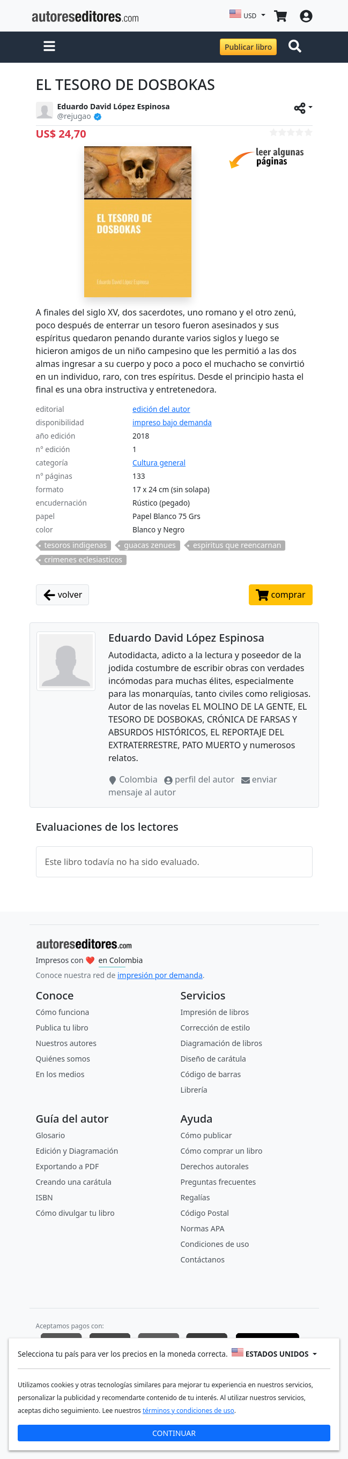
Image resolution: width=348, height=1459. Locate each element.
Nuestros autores (66, 1043)
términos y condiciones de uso (188, 1410)
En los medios (60, 1074)
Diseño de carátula (213, 1059)
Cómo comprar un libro (222, 1151)
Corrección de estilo (215, 1027)
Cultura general (159, 462)
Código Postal (205, 1213)
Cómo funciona (63, 1012)
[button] (49, 47)
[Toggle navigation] (297, 47)
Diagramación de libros (221, 1043)
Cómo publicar (206, 1135)
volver (63, 595)
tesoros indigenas (76, 545)
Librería (194, 1090)
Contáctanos (203, 1259)
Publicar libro (248, 47)
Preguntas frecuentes (218, 1182)
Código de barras (211, 1074)
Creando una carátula (74, 1182)
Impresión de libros (215, 1012)
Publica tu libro (62, 1027)
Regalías (195, 1197)
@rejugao (74, 116)
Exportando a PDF (67, 1166)
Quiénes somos (63, 1059)
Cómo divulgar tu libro (75, 1213)
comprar (280, 595)
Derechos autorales (215, 1166)
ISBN (44, 1197)
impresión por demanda (160, 975)
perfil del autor (200, 779)
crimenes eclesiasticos (84, 560)
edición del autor (161, 409)
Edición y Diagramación (77, 1151)
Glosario (50, 1135)
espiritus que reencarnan (237, 545)
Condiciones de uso (215, 1244)
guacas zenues (149, 545)
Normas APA (203, 1228)
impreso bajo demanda (172, 422)
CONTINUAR (174, 1433)
